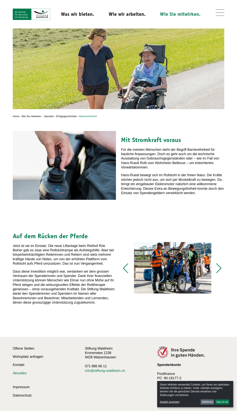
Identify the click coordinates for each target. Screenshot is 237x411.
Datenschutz (22, 395)
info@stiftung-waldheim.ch (105, 371)
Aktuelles (20, 373)
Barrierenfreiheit (88, 116)
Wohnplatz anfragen (28, 357)
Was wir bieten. (77, 14)
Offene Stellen (23, 348)
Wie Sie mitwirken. (180, 14)
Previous (126, 268)
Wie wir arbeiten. (127, 14)
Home (16, 116)
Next (218, 268)
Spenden (49, 116)
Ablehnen (207, 401)
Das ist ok (222, 401)
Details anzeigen (170, 401)
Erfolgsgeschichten (66, 116)
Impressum (21, 387)
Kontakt (18, 365)
